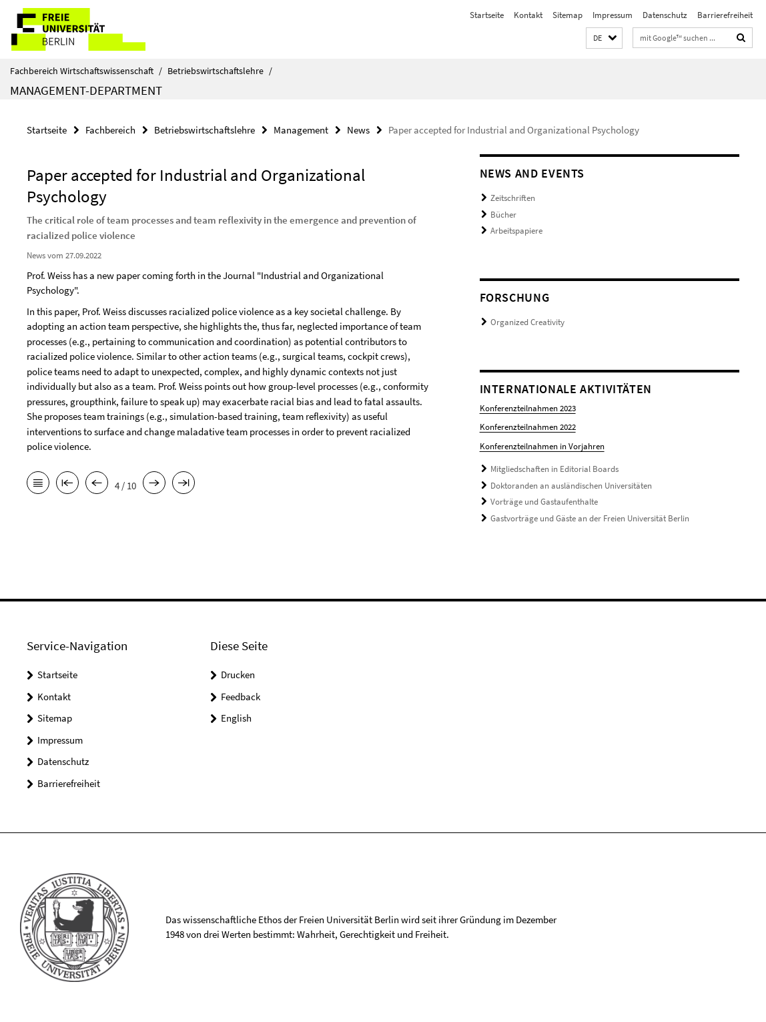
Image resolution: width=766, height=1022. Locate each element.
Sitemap (567, 15)
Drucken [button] (238, 674)
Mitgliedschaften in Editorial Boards (554, 469)
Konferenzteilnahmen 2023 (528, 408)
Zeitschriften (512, 198)
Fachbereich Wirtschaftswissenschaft (86, 70)
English (236, 718)
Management (301, 129)
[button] (604, 38)
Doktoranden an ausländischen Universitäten (571, 485)
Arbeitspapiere (516, 230)
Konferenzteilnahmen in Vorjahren (542, 446)
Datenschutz (665, 15)
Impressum (613, 15)
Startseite (487, 15)
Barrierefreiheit (725, 15)
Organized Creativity (527, 322)
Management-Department (86, 90)
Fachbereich (110, 129)
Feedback (240, 696)
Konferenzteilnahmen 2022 (528, 427)
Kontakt (528, 15)
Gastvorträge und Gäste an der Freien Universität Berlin (589, 518)
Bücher (503, 214)
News (358, 129)
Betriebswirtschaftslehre (219, 70)
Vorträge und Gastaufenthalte (544, 501)
